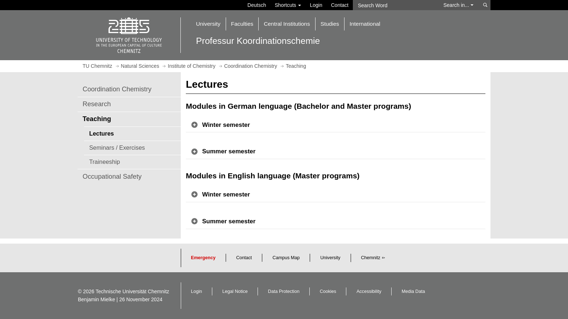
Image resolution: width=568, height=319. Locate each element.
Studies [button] (330, 24)
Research (97, 104)
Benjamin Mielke (96, 299)
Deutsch (256, 5)
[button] (335, 125)
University (330, 257)
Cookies (328, 291)
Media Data (413, 291)
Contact (339, 5)
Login (316, 5)
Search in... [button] (458, 5)
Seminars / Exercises (117, 147)
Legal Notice (235, 291)
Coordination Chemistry (117, 89)
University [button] (208, 24)
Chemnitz (370, 257)
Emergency (203, 257)
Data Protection (284, 291)
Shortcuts (288, 5)
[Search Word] (395, 5)
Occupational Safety (112, 176)
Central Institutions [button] (287, 24)
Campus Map (286, 257)
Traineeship (104, 161)
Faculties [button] (242, 24)
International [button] (365, 24)
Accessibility (368, 291)
